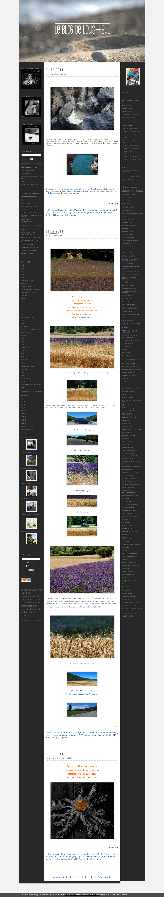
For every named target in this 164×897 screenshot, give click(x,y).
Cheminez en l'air (127, 210)
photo (109, 212)
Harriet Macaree (127, 432)
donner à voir (108, 856)
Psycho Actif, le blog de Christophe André (129, 336)
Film (22, 305)
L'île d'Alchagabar (127, 447)
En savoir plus (122, 895)
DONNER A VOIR (127, 222)
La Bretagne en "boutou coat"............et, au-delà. (129, 454)
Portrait (23, 363)
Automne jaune (127, 105)
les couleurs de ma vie (129, 288)
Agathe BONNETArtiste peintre (131, 369)
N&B (22, 338)
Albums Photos (27, 437)
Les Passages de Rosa (129, 504)
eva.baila (125, 228)
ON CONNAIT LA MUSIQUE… (131, 556)
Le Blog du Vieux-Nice (129, 478)
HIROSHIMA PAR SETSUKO (30, 248)
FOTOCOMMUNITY (27, 203)
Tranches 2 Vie (127, 590)
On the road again (127, 320)
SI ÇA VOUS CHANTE (129, 581)
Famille (23, 302)
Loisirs (23, 323)
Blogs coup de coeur (27, 280)
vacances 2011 (59, 212)
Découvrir (24, 295)
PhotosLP (24, 181)
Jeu (22, 314)
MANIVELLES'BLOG (128, 529)
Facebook (59, 215)
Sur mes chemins (127, 584)
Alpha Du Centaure (128, 372)
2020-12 (23, 420)
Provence (24, 369)
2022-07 (23, 408)
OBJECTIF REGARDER (129, 553)
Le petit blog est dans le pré (130, 495)
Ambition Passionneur (129, 376)
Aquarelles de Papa (27, 531)
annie (124, 135)
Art (22, 271)
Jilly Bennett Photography (130, 240)
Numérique (24, 351)
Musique (23, 335)
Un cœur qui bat (127, 593)
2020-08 (23, 423)
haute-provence (60, 735)
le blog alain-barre (127, 263)
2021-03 (23, 417)
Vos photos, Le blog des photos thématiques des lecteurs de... (132, 609)
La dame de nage (127, 458)
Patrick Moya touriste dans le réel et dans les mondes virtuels (132, 324)
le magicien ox (126, 282)
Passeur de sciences (128, 562)
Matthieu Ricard (127, 302)
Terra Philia (125, 587)
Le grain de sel (126, 481)
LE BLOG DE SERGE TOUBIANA (129, 278)
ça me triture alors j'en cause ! (131, 388)
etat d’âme (125, 420)
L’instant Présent (26, 173)
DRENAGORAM (127, 414)
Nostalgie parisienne (128, 117)
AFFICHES (24, 499)
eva (124, 128)
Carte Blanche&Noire (27, 170)
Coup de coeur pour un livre (131, 114)
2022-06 (23, 411)
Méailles (86, 405)
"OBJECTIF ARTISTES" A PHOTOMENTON (29, 233)
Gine (124, 145)
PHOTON (125, 328)
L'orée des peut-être (128, 450)
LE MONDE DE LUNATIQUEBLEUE (128, 491)
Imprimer (71, 215)
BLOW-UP (125, 204)
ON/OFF (125, 559)
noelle (124, 132)
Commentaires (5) (108, 210)
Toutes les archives (27, 429)
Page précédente (60, 877)
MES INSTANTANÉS (128, 305)
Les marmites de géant (56, 74)
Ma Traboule (126, 519)
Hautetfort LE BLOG (128, 435)
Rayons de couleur (128, 574)
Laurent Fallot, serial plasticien (131, 466)
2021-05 (23, 414)
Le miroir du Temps (128, 487)
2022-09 (23, 401)
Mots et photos (25, 332)
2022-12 (23, 398)
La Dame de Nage (128, 253)
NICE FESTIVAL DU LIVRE (130, 314)
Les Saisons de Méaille (28, 317)
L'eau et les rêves (127, 108)
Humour (23, 311)
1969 (22, 265)
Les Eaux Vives (127, 501)
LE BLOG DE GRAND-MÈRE (131, 472)
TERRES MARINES (27, 245)
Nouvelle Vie (25, 347)
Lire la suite (112, 203)
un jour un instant (26, 378)
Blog (22, 277)
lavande (102, 735)
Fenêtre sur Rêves (128, 231)
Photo (23, 354)
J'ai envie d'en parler (128, 237)
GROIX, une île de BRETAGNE (132, 429)
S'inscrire (31, 562)
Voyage (23, 381)
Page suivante (104, 877)
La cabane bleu (127, 250)
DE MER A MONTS (27, 254)
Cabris (23, 547)
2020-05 (23, 426)
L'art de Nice (126, 243)
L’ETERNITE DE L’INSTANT (131, 516)
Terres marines (25, 483)
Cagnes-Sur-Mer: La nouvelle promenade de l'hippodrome (30, 515)
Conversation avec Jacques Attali (132, 213)
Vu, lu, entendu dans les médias (31, 384)
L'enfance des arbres (128, 247)
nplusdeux (125, 550)
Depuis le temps (86, 317)
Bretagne (24, 283)
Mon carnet (125, 541)
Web (22, 387)
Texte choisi (24, 375)
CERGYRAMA (126, 394)
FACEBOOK (25, 200)
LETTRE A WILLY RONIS (29, 251)
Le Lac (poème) (127, 111)
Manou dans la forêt (128, 299)
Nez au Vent (126, 547)
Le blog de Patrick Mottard (130, 274)
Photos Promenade (128, 571)
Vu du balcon (126, 355)
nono (123, 317)
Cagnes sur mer (26, 286)
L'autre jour (125, 444)
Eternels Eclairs (127, 423)
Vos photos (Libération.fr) (130, 605)
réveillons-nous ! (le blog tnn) (131, 340)
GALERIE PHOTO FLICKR (29, 206)
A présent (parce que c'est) (130, 366)
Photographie (25, 357)
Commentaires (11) (109, 732)
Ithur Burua (125, 438)
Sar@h (124, 578)
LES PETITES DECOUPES (130, 510)
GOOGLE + (24, 209)
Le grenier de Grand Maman (131, 484)
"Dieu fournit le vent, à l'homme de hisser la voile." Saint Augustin (132, 190)
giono (94, 735)
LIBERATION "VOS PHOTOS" (30, 212)
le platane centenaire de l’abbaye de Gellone (74, 191)
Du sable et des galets (129, 225)
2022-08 (23, 404)
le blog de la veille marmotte (131, 271)
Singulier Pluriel (127, 346)
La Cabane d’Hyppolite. (28, 468)
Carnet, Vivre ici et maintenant (30, 289)
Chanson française (128, 397)
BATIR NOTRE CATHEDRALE (30, 237)
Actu (22, 268)
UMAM (124, 349)
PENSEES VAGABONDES (130, 565)
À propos (125, 92)
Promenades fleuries (27, 366)
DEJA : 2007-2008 (128, 219)
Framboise (126, 151)
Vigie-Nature (126, 352)
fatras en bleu (126, 426)
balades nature (127, 382)
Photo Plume (126, 568)
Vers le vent (126, 599)
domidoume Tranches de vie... (131, 411)
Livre (22, 320)
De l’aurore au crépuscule (130, 408)
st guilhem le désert (76, 212)
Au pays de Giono (54, 236)
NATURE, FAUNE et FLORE (131, 544)
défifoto (23, 298)
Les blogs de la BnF (128, 285)
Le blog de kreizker (128, 475)
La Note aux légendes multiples (60, 758)
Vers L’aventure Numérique (130, 602)
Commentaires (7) (66, 856)
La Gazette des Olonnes (129, 256)
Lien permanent (90, 210)
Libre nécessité (127, 513)
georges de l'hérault (96, 212)
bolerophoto (126, 385)
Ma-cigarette (126, 522)
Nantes (23, 341)
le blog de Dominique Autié (130, 176)
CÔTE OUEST (126, 405)
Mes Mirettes (126, 535)
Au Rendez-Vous (127, 379)
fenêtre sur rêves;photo (57, 859)
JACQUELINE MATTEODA (130, 441)
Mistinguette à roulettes (129, 308)
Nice (22, 344)
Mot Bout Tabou (127, 311)
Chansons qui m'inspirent (29, 292)
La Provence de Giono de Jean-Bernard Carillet (67, 607)
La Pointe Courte (26, 452)
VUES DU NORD (127, 616)
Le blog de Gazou (127, 469)
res (76, 694)
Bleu (22, 274)
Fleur (22, 308)
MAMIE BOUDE (127, 525)
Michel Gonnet (126, 538)
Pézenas (109, 405)
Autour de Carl (126, 201)
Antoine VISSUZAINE (129, 195)
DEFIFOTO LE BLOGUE (28, 197)
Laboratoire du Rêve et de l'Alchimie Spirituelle (130, 259)
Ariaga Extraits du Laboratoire (131, 198)
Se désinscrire (31, 566)
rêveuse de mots (127, 343)
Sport (22, 372)
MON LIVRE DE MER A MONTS (31, 329)
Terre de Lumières (128, 179)
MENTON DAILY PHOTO (130, 532)
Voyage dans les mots (129, 613)
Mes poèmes (25, 326)
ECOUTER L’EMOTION (129, 417)
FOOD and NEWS (128, 234)
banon (88, 735)
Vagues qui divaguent (129, 596)
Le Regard (125, 498)
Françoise (126, 141)
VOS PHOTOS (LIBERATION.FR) (26, 220)
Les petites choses (128, 507)
